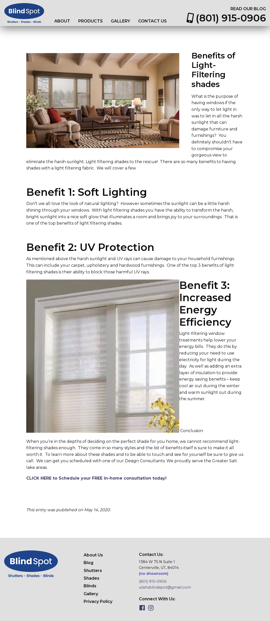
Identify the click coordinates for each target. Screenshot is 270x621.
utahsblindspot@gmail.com (165, 587)
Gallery (120, 21)
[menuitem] (62, 21)
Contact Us (152, 21)
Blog (88, 562)
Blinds (90, 585)
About (62, 21)
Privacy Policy (98, 601)
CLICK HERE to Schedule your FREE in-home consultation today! (96, 478)
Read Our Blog (248, 8)
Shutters (93, 570)
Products (90, 21)
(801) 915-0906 (226, 18)
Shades (91, 578)
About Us (93, 555)
